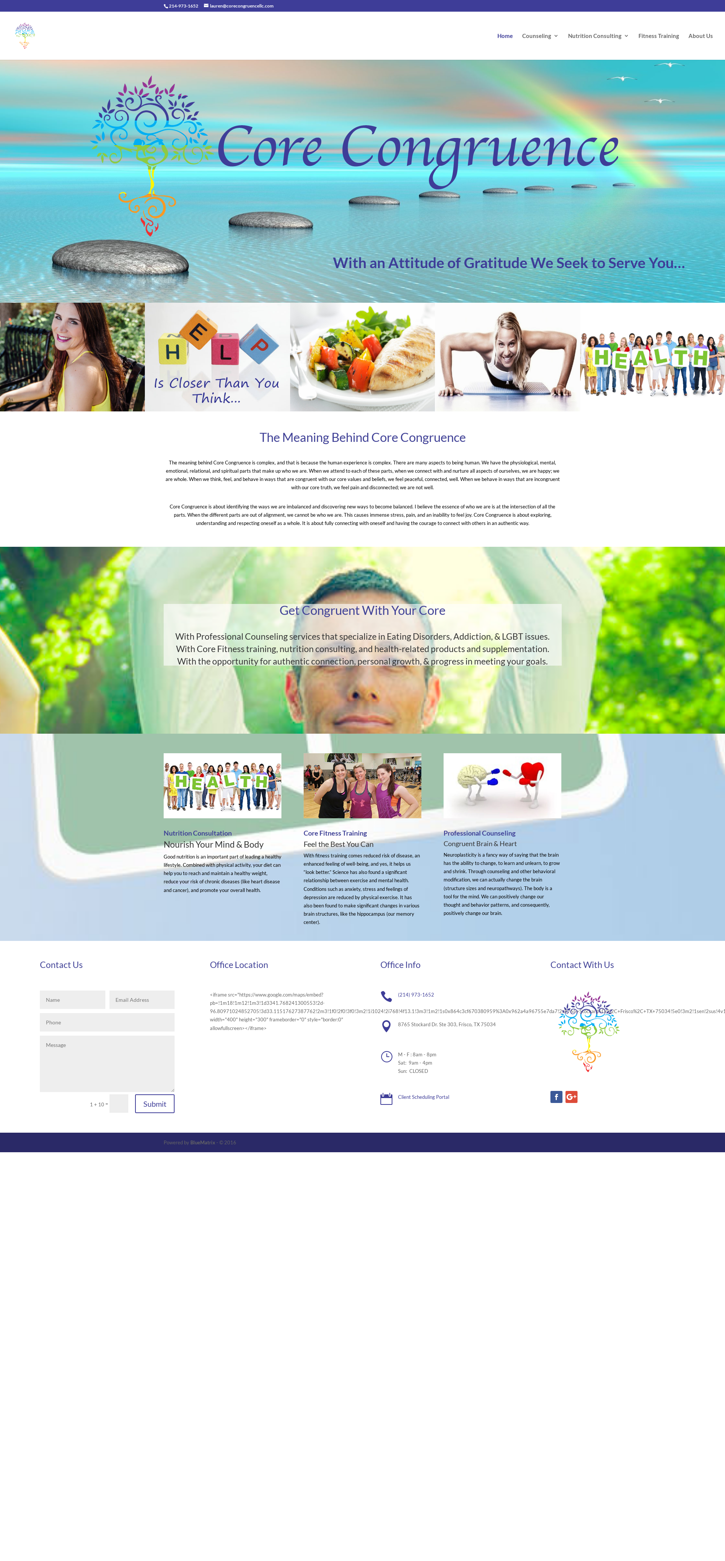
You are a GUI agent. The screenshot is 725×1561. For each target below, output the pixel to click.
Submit (154, 1103)
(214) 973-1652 (416, 995)
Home (505, 36)
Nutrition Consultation (198, 833)
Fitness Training (658, 36)
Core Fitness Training (335, 833)
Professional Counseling (479, 833)
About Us (701, 36)
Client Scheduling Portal (423, 1097)
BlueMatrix (202, 1142)
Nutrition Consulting (595, 36)
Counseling (536, 36)
